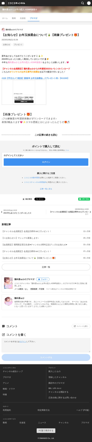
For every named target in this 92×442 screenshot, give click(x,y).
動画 (14, 18)
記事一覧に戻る (46, 189)
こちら (67, 150)
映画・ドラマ (9, 389)
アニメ (6, 383)
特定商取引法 (44, 410)
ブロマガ (33, 18)
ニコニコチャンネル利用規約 (35, 182)
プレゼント (18, 44)
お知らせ (6, 44)
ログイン (22, 342)
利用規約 (7, 410)
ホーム (5, 18)
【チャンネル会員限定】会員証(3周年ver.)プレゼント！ (26, 251)
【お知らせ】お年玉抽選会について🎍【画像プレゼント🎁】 (29, 258)
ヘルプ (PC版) (82, 410)
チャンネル (64, 422)
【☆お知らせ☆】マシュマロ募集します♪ (20, 238)
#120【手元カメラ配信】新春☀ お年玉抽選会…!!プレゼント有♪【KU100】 (35, 78)
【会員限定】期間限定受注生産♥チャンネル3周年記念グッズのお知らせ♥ (34, 245)
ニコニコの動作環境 (32, 178)
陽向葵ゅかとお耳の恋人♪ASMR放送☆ (19, 9)
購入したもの (54, 371)
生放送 (23, 18)
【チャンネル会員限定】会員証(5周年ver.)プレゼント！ (26, 231)
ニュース (42, 422)
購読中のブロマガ (56, 383)
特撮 (5, 394)
